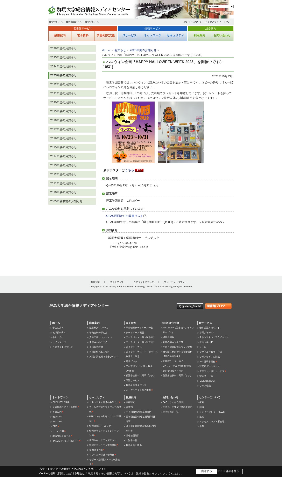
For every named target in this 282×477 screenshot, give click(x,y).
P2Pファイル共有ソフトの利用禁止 (105, 418)
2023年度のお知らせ (143, 50)
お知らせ (120, 50)
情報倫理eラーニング (100, 426)
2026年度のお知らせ (63, 48)
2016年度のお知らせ (63, 138)
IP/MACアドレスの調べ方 (65, 441)
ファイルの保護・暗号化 (101, 454)
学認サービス (133, 380)
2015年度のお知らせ (63, 147)
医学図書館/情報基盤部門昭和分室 (141, 419)
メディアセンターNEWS (212, 412)
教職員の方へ (75, 22)
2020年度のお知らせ (63, 102)
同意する (206, 471)
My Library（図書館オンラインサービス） (178, 330)
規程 (201, 416)
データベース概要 (135, 332)
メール (202, 347)
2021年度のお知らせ (63, 93)
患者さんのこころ (98, 342)
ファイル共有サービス (210, 352)
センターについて (193, 22)
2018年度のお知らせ (63, 120)
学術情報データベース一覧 (139, 327)
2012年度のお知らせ (63, 174)
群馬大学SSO (206, 332)
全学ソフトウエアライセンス (214, 337)
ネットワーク (152, 35)
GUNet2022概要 (60, 402)
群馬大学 (95, 282)
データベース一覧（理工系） (140, 342)
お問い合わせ (222, 35)
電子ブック (131, 361)
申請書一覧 (131, 440)
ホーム (106, 50)
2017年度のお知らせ (63, 129)
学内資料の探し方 (98, 332)
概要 (201, 402)
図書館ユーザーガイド (174, 361)
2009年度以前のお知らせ (66, 201)
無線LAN (57, 416)
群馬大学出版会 (134, 445)
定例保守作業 (96, 450)
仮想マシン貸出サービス (211, 371)
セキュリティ (175, 35)
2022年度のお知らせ (63, 84)
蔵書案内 (60, 35)
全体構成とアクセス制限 (64, 407)
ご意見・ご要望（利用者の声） (179, 407)
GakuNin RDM (206, 381)
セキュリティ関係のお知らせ (104, 402)
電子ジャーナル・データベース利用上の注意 (142, 354)
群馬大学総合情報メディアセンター (95, 10)
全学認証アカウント (209, 327)
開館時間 (130, 402)
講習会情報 (168, 337)
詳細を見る (232, 471)
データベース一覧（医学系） (140, 337)
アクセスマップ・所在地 (211, 421)
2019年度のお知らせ (63, 111)
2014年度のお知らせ (63, 156)
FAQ (227, 22)
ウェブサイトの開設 (209, 356)
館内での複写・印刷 (173, 371)
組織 (201, 407)
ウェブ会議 (205, 385)
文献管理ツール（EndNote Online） (139, 368)
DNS (54, 426)
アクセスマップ (213, 22)
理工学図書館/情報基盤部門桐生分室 (141, 428)
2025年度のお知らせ (63, 57)
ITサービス (130, 35)
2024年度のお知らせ (63, 66)
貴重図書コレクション (100, 337)
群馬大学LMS (206, 342)
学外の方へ (93, 22)
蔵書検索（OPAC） (99, 327)
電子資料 (83, 35)
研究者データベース (209, 366)
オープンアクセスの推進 (138, 390)
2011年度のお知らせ (63, 183)
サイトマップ (117, 282)
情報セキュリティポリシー (103, 440)
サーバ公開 (58, 431)
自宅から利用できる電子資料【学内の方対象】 (177, 354)
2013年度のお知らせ (63, 165)
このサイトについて (144, 282)
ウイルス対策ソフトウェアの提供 (105, 409)
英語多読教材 (96, 347)
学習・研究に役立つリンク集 (177, 346)
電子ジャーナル (134, 347)
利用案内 (199, 35)
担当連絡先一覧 (171, 412)
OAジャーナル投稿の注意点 (177, 366)
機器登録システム (61, 436)
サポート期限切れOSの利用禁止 (104, 461)
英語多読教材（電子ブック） (104, 356)
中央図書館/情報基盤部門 (138, 412)
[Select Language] (220, 6)
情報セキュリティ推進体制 (103, 445)
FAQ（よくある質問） (174, 402)
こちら (129, 170)
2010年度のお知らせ (63, 192)
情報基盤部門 (133, 435)
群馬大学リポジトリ (136, 385)
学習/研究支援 (106, 35)
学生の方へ (57, 22)
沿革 (201, 426)
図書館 (129, 407)
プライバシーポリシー (175, 282)
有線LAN (57, 412)
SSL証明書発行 (207, 361)
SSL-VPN (57, 421)
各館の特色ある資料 (99, 352)
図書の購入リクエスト (174, 342)
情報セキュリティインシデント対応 (105, 433)
